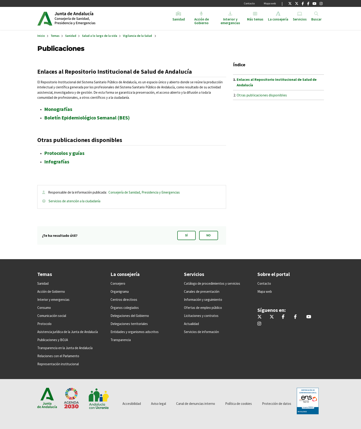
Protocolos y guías (64, 153)
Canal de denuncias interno (195, 403)
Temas (55, 36)
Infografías (56, 161)
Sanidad (70, 36)
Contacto (249, 3)
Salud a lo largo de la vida (99, 36)
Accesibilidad (131, 403)
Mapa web (270, 3)
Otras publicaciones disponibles (262, 95)
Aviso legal (158, 403)
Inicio (90, 18)
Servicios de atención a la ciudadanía (74, 201)
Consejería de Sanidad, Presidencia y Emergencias (144, 192)
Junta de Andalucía (44, 18)
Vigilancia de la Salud (137, 36)
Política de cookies (238, 403)
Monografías (58, 109)
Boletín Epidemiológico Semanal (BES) (87, 117)
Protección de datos (276, 403)
